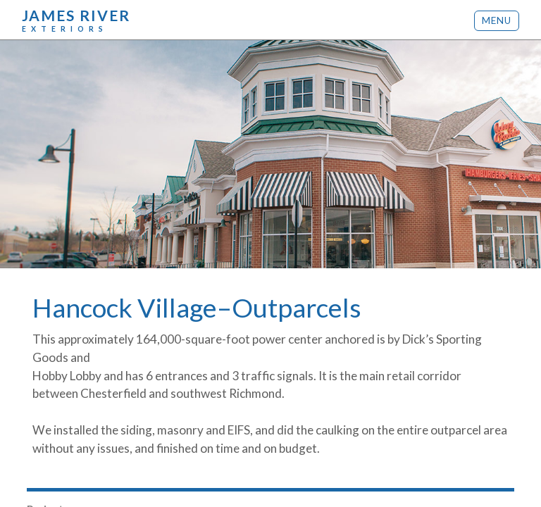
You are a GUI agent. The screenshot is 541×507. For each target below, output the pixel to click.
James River (76, 19)
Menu (496, 20)
